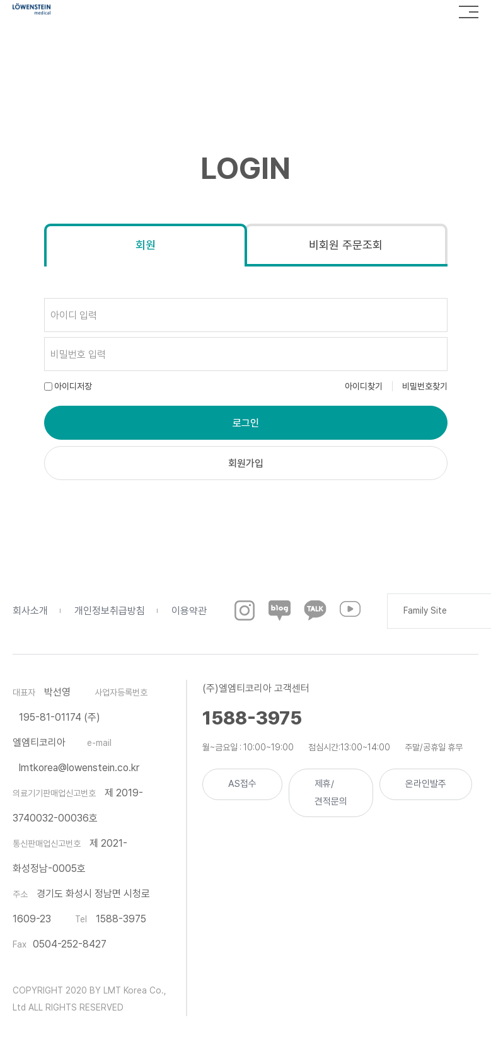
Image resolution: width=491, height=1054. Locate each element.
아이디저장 (73, 386)
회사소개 (30, 611)
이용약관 (189, 611)
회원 (146, 244)
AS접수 (242, 783)
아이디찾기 (364, 386)
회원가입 (245, 463)
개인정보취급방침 (109, 611)
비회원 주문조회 (346, 244)
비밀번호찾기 (425, 386)
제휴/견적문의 (331, 792)
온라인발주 (425, 783)
